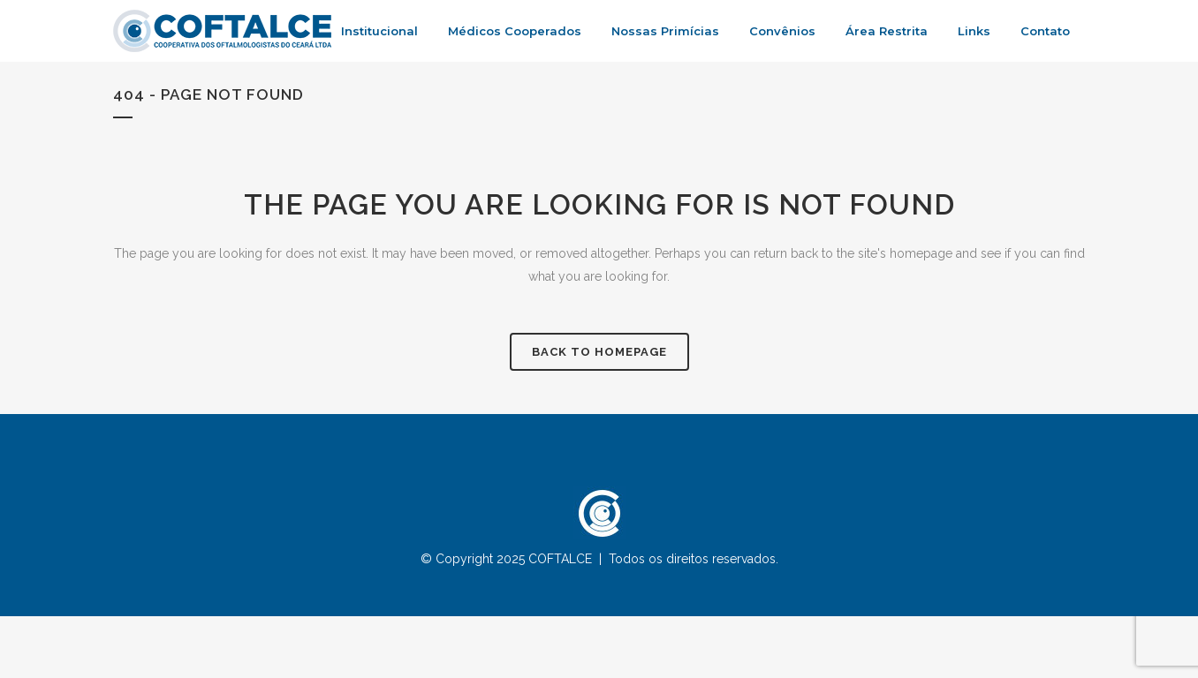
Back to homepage (599, 351)
